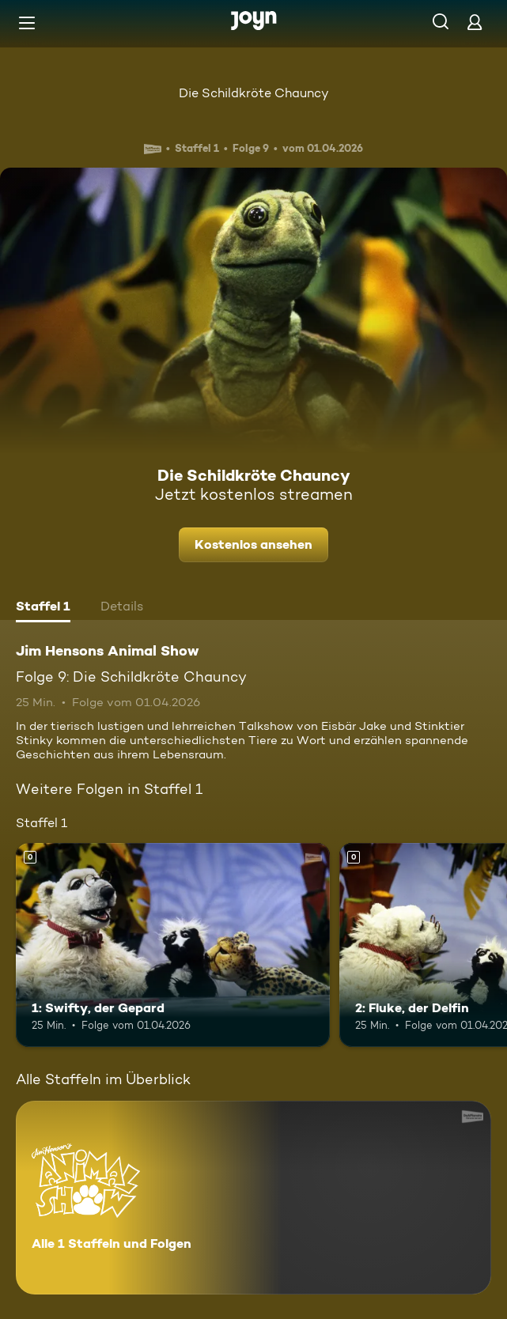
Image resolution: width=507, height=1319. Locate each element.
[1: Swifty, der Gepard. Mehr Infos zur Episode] (173, 945)
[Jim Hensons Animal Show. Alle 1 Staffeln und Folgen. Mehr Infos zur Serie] (253, 1197)
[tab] (43, 608)
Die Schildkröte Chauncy (254, 92)
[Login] (474, 22)
